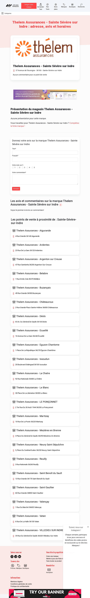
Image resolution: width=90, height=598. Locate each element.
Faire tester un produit (54, 561)
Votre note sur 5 (17, 165)
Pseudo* (15, 156)
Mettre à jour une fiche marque (56, 559)
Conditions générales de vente (21, 584)
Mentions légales (17, 582)
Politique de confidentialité (20, 586)
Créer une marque (52, 556)
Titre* (14, 149)
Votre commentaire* (19, 172)
